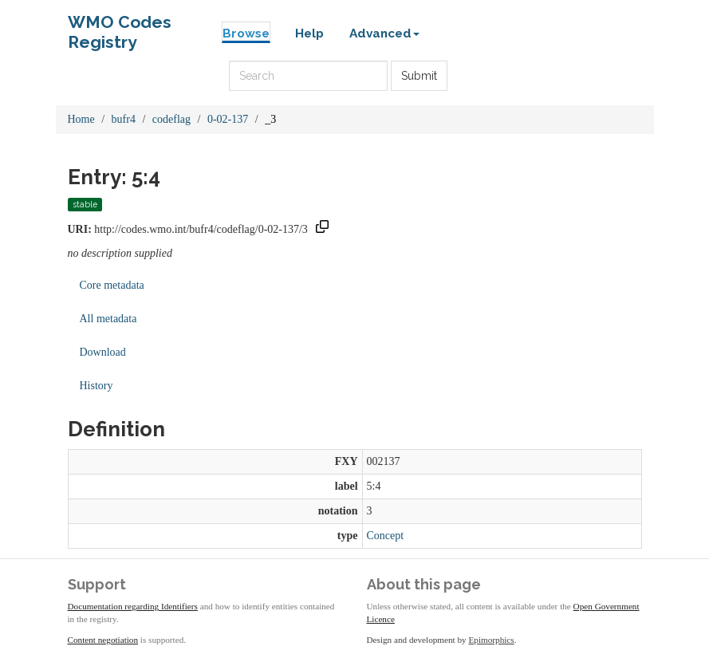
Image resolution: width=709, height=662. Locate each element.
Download (103, 352)
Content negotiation (103, 639)
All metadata (108, 319)
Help (309, 33)
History (96, 386)
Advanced (384, 33)
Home (81, 119)
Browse (246, 33)
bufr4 (124, 119)
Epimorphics (491, 639)
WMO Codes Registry (119, 26)
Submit (419, 75)
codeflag (171, 119)
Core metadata (112, 285)
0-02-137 (227, 119)
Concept (385, 536)
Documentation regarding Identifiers (133, 606)
